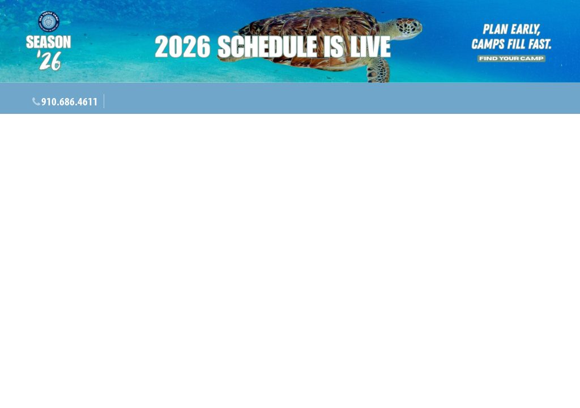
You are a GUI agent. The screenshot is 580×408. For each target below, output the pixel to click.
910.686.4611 (69, 101)
